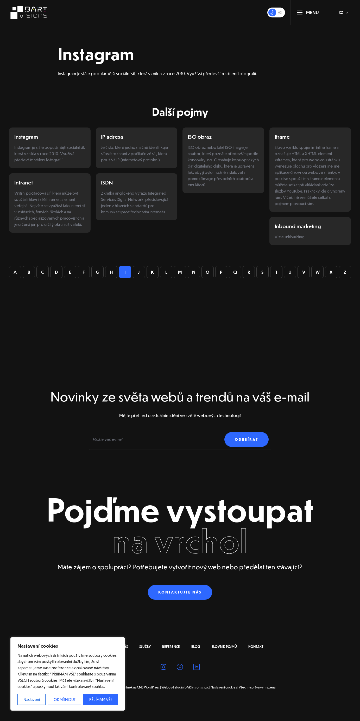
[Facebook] (180, 675)
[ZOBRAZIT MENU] (299, 12)
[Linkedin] (196, 675)
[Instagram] (163, 675)
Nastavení (31, 699)
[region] (67, 674)
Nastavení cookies (224, 695)
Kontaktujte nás (180, 599)
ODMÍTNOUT (64, 699)
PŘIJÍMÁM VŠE (100, 699)
